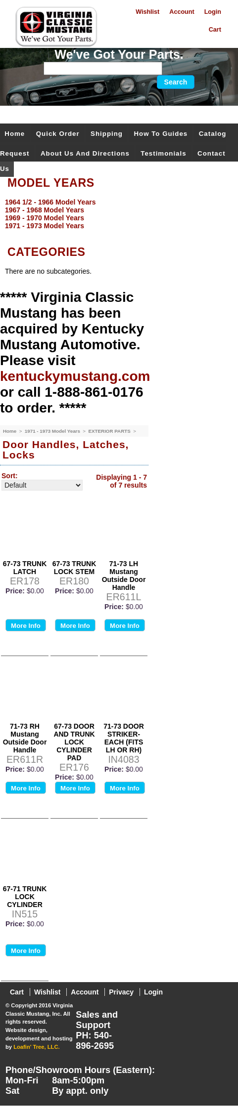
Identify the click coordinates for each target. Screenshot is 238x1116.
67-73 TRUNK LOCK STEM (74, 568)
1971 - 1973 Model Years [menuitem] (44, 226)
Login (212, 11)
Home (14, 133)
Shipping (107, 133)
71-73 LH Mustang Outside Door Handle (124, 575)
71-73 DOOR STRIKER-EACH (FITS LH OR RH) (123, 738)
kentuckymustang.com (75, 376)
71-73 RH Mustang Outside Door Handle (25, 738)
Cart (215, 29)
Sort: (9, 476)
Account (181, 11)
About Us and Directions (85, 153)
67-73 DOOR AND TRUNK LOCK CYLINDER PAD (74, 742)
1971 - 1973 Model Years (53, 431)
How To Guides (161, 133)
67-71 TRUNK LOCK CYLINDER (25, 897)
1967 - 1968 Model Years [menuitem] (44, 210)
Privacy (121, 992)
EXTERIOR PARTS (110, 431)
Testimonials (163, 153)
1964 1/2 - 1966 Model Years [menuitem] (50, 202)
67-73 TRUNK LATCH (25, 568)
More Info (26, 625)
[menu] (116, 214)
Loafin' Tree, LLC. (36, 1047)
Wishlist (147, 11)
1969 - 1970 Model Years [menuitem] (44, 218)
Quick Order (58, 133)
